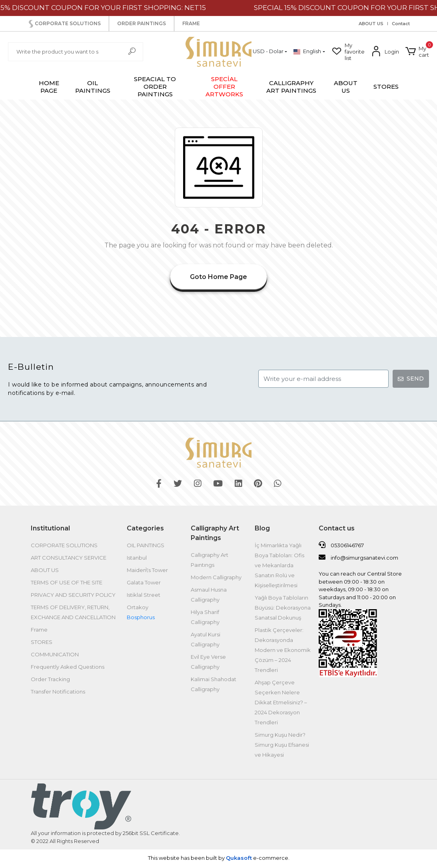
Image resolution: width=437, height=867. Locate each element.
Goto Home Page (218, 277)
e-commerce (270, 858)
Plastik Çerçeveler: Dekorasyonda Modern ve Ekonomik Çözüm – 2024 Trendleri (283, 650)
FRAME (191, 23)
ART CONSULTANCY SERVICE (68, 557)
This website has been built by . (218, 858)
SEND (411, 378)
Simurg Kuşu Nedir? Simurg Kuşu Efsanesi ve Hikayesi (282, 744)
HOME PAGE (49, 86)
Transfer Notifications (58, 691)
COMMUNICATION (55, 654)
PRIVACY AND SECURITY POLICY (73, 595)
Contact (401, 24)
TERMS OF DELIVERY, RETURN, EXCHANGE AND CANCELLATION (73, 612)
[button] (417, 51)
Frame (39, 629)
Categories (145, 528)
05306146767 (341, 544)
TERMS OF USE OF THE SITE (66, 582)
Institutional (50, 528)
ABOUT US (371, 24)
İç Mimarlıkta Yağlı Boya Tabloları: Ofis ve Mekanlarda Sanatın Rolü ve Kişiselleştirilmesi (279, 565)
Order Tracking (50, 679)
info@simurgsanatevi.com (358, 557)
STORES (386, 86)
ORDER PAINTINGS (141, 23)
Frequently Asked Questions (67, 667)
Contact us (337, 528)
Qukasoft (239, 858)
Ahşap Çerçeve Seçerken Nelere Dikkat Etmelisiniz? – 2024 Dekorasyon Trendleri (281, 702)
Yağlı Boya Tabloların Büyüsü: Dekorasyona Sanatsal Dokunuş (283, 607)
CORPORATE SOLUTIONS (64, 24)
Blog (262, 528)
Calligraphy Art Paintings (215, 533)
